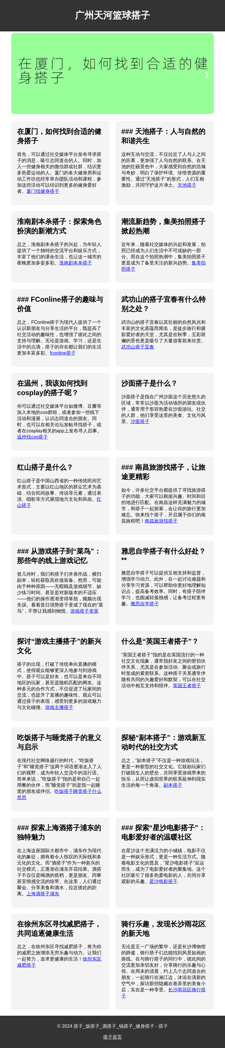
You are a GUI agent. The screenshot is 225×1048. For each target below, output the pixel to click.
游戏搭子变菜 (84, 611)
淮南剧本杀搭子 (75, 262)
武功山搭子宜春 (137, 346)
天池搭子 (187, 185)
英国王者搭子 (187, 685)
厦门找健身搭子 (42, 191)
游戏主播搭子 (59, 707)
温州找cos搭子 (32, 436)
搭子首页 (112, 1036)
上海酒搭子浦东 (42, 893)
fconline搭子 (62, 353)
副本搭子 (172, 785)
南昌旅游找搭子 (161, 520)
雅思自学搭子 (145, 603)
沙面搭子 (140, 421)
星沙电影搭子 (163, 881)
